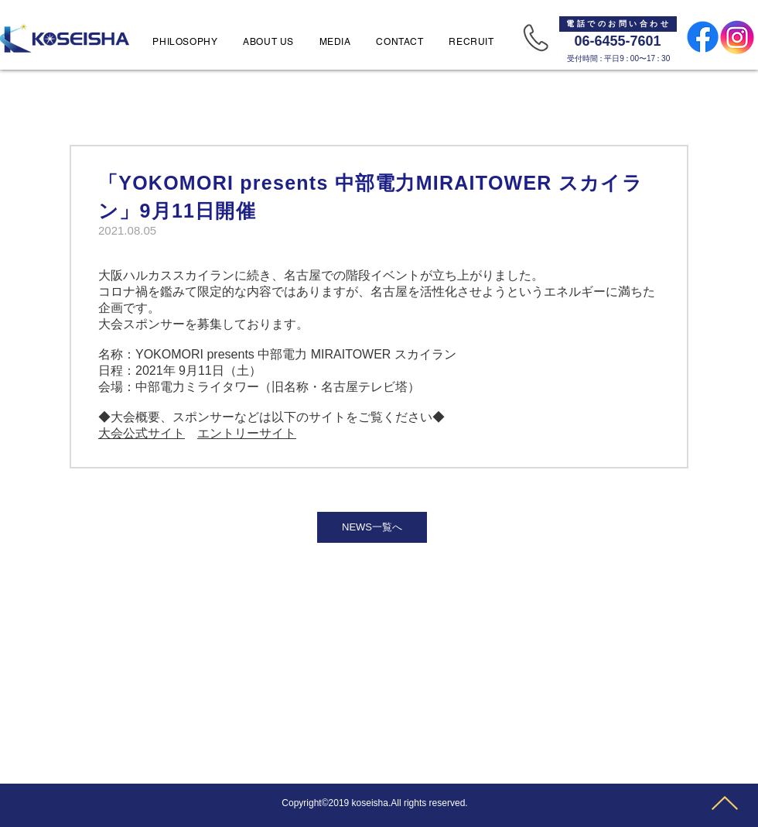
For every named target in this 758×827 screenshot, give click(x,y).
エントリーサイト (246, 433)
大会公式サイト (141, 433)
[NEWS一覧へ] (372, 527)
